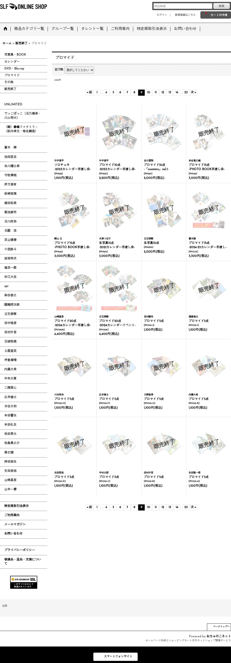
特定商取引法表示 (16, 506)
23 (186, 92)
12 (162, 92)
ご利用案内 (12, 515)
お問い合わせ (13, 533)
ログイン (162, 15)
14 (177, 92)
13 (170, 92)
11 (156, 92)
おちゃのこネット (218, 636)
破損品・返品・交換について (22, 561)
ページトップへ (221, 627)
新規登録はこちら (185, 15)
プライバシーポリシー (19, 550)
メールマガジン (15, 524)
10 (148, 92)
